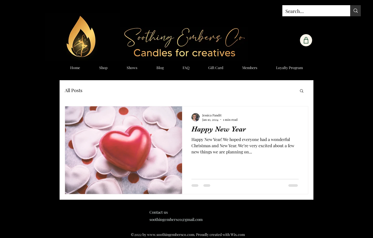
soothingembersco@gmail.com (176, 219)
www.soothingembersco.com (170, 234)
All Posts (73, 90)
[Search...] (312, 11)
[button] (301, 91)
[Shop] (306, 40)
